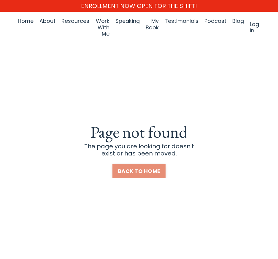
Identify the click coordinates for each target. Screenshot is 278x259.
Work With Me (102, 27)
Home (26, 21)
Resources (75, 21)
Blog (238, 21)
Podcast (215, 21)
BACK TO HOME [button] (139, 171)
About (47, 21)
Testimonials (181, 21)
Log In (254, 27)
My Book (152, 24)
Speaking (127, 21)
